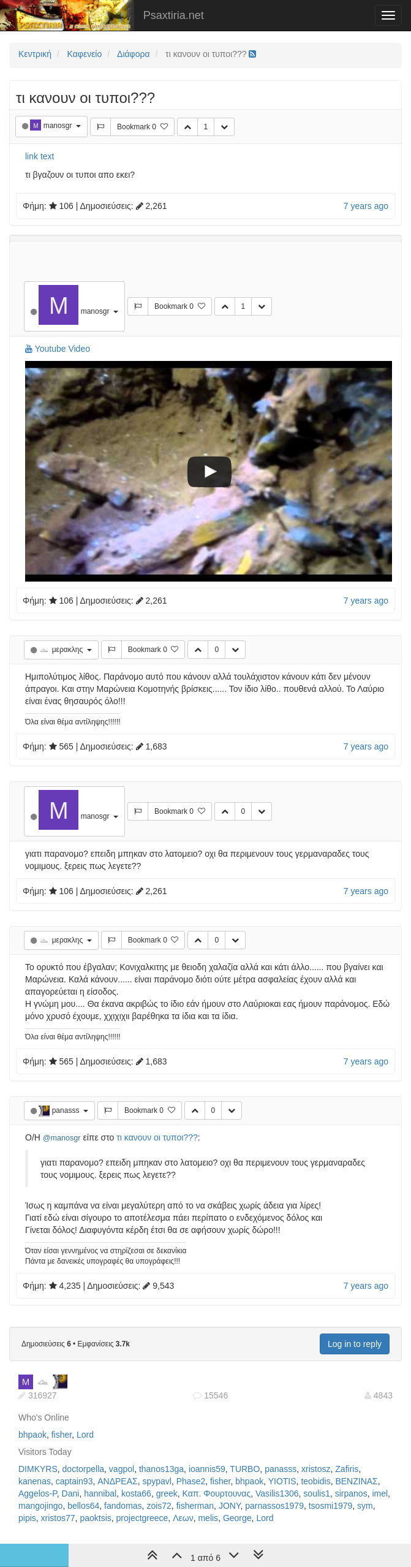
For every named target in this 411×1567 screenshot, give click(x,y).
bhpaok (32, 1435)
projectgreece (142, 1518)
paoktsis (95, 1518)
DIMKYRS (38, 1469)
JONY (230, 1506)
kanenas (34, 1481)
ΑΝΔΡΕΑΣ (117, 1481)
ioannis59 (207, 1469)
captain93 (74, 1481)
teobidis (315, 1481)
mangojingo (40, 1506)
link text (39, 156)
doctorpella (83, 1469)
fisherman (195, 1506)
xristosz (315, 1469)
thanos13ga (161, 1469)
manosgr (58, 125)
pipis (27, 1518)
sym (365, 1506)
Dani (71, 1493)
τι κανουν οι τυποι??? (156, 1137)
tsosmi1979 (331, 1506)
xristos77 (58, 1518)
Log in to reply (355, 1344)
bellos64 (83, 1506)
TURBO (245, 1469)
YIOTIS (282, 1481)
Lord (85, 1435)
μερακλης (68, 649)
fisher (61, 1435)
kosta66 (136, 1493)
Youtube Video (57, 349)
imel (380, 1493)
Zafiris (346, 1469)
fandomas (122, 1506)
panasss (66, 1110)
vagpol (121, 1469)
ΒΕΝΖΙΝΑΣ (356, 1481)
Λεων (183, 1518)
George (237, 1518)
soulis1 (316, 1493)
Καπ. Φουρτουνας (217, 1493)
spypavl (156, 1481)
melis (208, 1518)
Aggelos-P (37, 1493)
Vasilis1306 (277, 1493)
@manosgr (62, 1138)
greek (167, 1493)
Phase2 (190, 1481)
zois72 (158, 1506)
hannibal (100, 1493)
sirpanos (351, 1493)
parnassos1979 (274, 1506)
